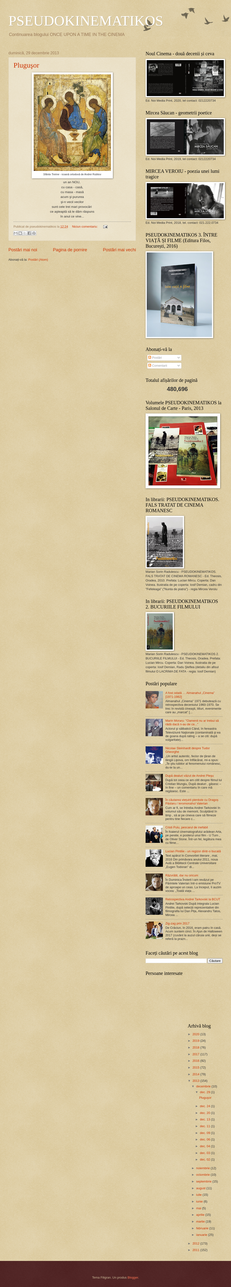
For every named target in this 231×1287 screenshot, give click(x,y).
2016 (196, 1061)
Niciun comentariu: (85, 226)
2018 (196, 1047)
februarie (202, 1228)
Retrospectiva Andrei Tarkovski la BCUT (192, 899)
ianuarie (202, 1235)
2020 (196, 1034)
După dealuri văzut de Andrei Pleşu (189, 775)
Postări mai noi (22, 249)
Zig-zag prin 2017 (177, 923)
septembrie (204, 1181)
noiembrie (203, 1168)
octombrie (203, 1174)
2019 (196, 1040)
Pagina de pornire (70, 249)
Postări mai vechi (119, 249)
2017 (196, 1054)
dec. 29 (205, 1092)
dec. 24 (205, 1106)
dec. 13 (205, 1119)
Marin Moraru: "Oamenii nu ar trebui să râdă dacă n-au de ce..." (192, 722)
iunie (200, 1201)
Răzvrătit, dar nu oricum (181, 875)
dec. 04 (205, 1146)
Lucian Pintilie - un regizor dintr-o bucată (193, 851)
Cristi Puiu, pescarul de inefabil (186, 827)
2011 (196, 1250)
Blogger (133, 1277)
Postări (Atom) (38, 259)
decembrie (204, 1086)
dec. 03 (205, 1153)
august (201, 1188)
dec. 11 (205, 1126)
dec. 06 (205, 1139)
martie (200, 1221)
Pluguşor (26, 65)
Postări (155, 357)
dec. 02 (205, 1159)
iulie (199, 1194)
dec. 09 (205, 1133)
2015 (196, 1067)
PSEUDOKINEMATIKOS (85, 21)
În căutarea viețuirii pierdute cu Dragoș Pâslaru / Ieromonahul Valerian (191, 801)
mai (199, 1208)
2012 (196, 1243)
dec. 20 (205, 1113)
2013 (196, 1081)
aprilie (200, 1215)
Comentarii (157, 365)
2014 (196, 1074)
